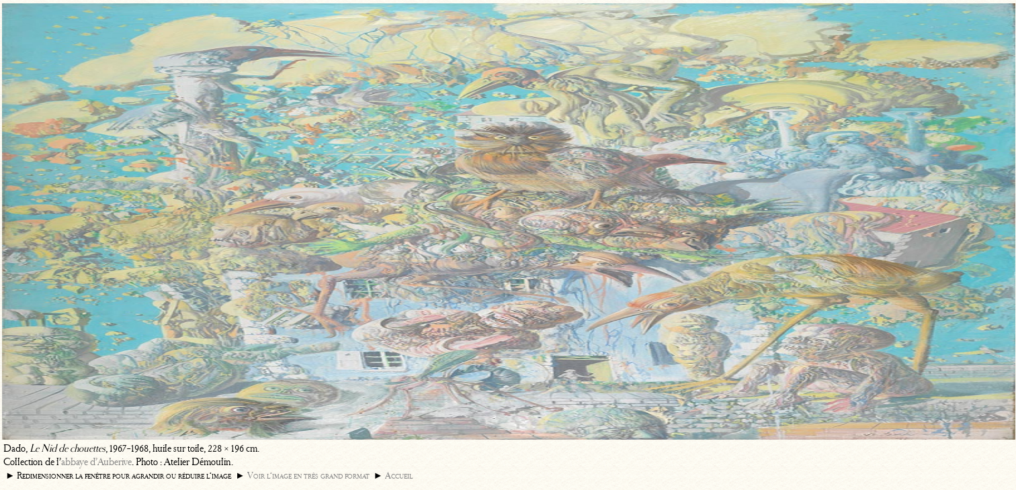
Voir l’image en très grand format (308, 475)
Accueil (399, 475)
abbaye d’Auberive (96, 462)
